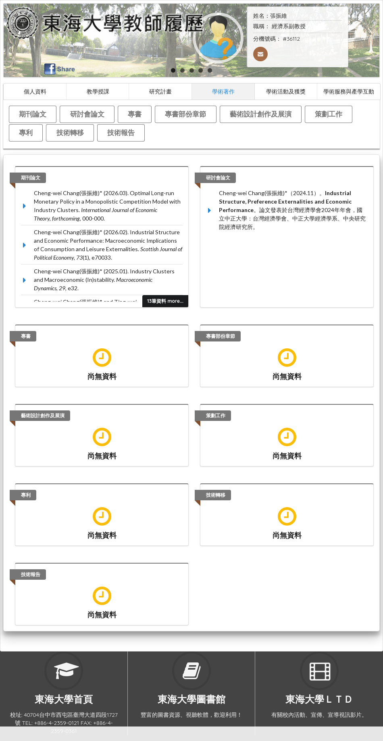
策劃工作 (328, 114)
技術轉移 (70, 132)
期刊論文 (32, 114)
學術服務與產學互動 (348, 91)
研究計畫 (160, 91)
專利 (26, 132)
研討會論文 (87, 114)
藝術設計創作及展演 (260, 114)
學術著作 (223, 91)
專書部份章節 (185, 114)
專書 (135, 114)
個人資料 (35, 91)
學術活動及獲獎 (286, 91)
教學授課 (98, 91)
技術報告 (121, 132)
